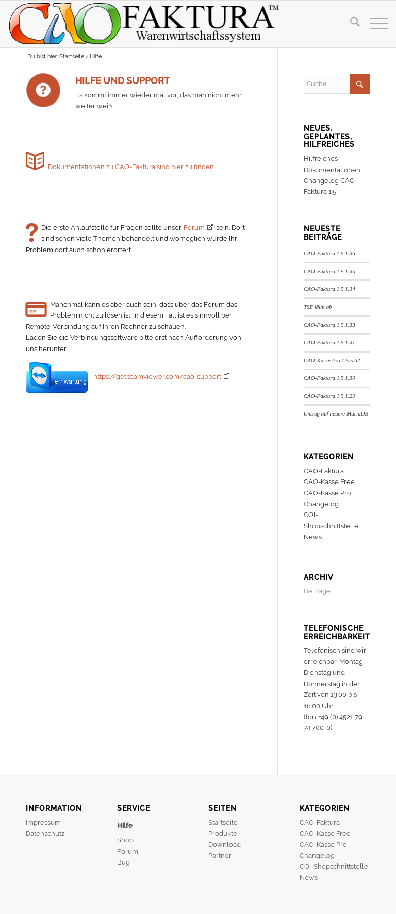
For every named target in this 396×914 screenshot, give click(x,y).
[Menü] (374, 24)
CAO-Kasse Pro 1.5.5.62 (332, 360)
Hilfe (125, 825)
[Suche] (350, 24)
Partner (220, 855)
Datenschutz (45, 833)
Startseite (223, 822)
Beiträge (317, 591)
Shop (125, 840)
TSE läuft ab (318, 307)
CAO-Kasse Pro (327, 493)
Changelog (321, 504)
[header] (178, 24)
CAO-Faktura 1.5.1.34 (329, 289)
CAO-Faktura (324, 471)
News (313, 537)
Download (224, 845)
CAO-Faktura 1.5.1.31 (329, 342)
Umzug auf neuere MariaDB (336, 413)
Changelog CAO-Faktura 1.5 (330, 186)
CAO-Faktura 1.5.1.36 (329, 253)
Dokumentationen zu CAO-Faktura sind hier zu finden (131, 167)
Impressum (43, 822)
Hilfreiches (321, 158)
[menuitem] (350, 24)
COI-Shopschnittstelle (334, 866)
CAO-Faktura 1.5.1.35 (329, 271)
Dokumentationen (332, 170)
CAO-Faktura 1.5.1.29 (329, 396)
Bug (123, 862)
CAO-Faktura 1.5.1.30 (329, 378)
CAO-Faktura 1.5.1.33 (329, 325)
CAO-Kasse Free (329, 482)
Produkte (222, 833)
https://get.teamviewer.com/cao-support (157, 376)
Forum (194, 227)
